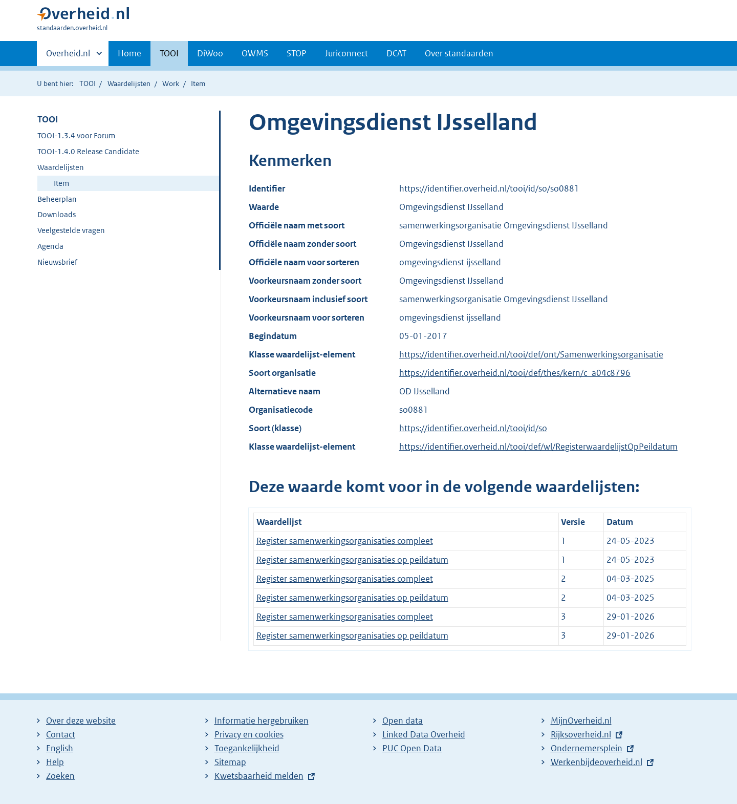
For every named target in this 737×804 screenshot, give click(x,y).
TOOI (169, 53)
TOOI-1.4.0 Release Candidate (88, 151)
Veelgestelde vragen (71, 230)
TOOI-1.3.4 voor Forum (76, 135)
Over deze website (81, 720)
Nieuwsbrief (57, 262)
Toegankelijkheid (246, 748)
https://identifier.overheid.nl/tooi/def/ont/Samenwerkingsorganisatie (531, 354)
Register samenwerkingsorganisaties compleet (344, 540)
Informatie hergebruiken (261, 720)
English (59, 748)
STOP (297, 53)
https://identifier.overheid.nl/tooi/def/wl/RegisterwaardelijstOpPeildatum (538, 446)
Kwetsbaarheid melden (259, 775)
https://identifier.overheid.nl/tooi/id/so (473, 428)
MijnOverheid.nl (581, 720)
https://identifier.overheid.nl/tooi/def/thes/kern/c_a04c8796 (515, 372)
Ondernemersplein (586, 748)
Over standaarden (459, 53)
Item (61, 183)
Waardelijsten (128, 83)
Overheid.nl (68, 56)
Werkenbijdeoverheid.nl (596, 762)
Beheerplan (57, 199)
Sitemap (230, 762)
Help (55, 762)
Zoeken (60, 775)
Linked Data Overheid (423, 734)
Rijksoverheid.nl (581, 734)
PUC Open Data (412, 748)
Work (170, 83)
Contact (60, 734)
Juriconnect (346, 53)
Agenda (50, 246)
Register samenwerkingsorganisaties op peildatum (352, 559)
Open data (402, 720)
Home (129, 53)
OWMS (255, 53)
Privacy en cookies (249, 734)
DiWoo (210, 53)
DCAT (396, 53)
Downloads (56, 214)
